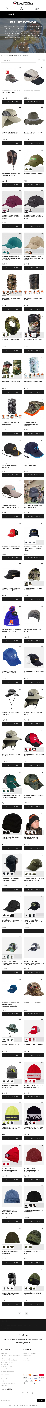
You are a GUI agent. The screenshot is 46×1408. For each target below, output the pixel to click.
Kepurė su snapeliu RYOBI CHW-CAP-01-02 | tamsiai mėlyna (33, 548)
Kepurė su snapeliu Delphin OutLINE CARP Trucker (34, 879)
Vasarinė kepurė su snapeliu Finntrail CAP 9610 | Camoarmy (12, 963)
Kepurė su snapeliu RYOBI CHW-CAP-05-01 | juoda (11, 589)
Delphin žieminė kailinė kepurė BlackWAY (10, 1293)
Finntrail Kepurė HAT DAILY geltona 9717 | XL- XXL (11, 1128)
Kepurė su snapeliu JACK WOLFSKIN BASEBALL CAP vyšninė (10, 217)
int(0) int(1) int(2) (34, 326)
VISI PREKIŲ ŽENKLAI (23, 1343)
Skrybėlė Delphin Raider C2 (11, 1044)
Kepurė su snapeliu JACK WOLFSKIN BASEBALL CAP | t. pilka (33, 217)
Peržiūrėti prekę (12, 102)
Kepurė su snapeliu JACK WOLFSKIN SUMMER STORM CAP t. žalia (11, 258)
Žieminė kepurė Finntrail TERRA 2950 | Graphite (11, 879)
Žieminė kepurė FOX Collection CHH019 (31, 837)
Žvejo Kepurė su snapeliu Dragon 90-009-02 (11, 91)
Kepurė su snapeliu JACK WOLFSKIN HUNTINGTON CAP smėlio (33, 258)
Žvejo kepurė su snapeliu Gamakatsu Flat (33, 506)
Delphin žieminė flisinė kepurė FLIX (10, 1252)
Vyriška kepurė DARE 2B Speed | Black (10, 837)
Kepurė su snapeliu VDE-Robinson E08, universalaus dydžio (10, 1004)
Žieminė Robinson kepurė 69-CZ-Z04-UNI (33, 589)
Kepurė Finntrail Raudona (33, 1044)
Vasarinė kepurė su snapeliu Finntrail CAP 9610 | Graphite (34, 921)
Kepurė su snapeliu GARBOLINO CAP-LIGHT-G (10, 506)
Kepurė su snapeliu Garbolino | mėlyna (9, 672)
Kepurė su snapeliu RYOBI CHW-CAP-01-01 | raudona (11, 547)
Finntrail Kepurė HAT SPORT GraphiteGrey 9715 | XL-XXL (34, 1128)
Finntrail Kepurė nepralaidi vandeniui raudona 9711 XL (31, 1170)
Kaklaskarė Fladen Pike (10, 339)
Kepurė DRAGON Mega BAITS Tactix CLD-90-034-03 (11, 796)
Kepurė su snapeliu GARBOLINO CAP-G (31, 464)
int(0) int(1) (34, 160)
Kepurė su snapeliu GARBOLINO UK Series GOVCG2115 (9, 465)
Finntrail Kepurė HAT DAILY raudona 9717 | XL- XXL (33, 1086)
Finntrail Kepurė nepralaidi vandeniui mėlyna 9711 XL (9, 1212)
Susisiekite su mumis (18, 1325)
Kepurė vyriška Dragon (32, 91)
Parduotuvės (32, 1325)
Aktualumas (6, 60)
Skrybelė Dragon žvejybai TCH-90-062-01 (33, 133)
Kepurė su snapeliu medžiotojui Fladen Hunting (31, 424)
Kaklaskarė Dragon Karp (11, 381)
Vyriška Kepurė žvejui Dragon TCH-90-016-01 (10, 133)
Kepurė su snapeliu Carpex (33, 174)
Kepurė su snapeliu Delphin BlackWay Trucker (12, 920)
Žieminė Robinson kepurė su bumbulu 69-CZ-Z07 (12, 630)
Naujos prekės (9, 1339)
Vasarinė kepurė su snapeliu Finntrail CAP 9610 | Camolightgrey (34, 963)
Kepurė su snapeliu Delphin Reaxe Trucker (12, 1086)
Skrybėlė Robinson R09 (32, 1003)
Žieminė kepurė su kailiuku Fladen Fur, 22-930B (11, 174)
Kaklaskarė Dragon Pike (33, 339)
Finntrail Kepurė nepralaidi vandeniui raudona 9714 (9, 1170)
